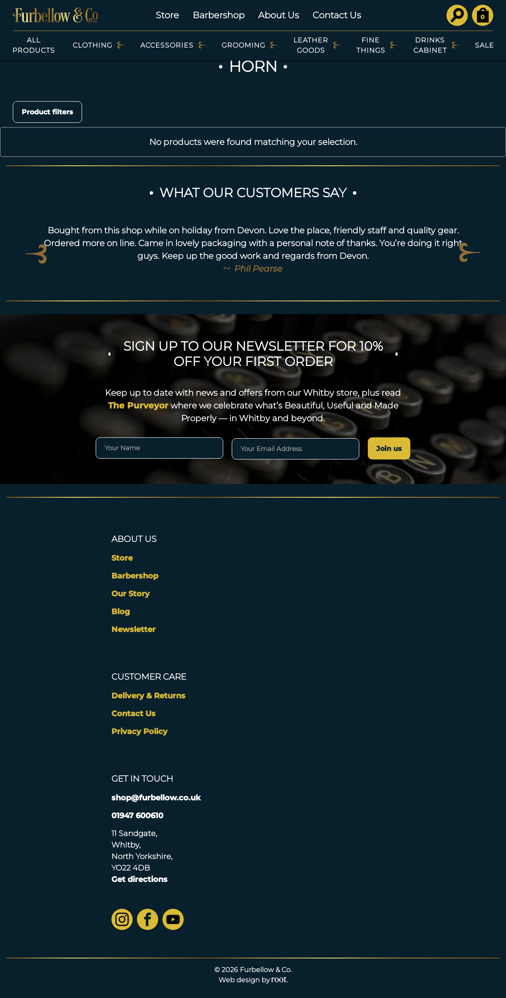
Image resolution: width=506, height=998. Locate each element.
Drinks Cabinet (430, 45)
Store (167, 15)
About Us (278, 15)
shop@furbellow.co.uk (156, 797)
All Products (33, 45)
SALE (484, 45)
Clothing (92, 45)
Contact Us (337, 15)
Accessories (166, 45)
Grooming (243, 45)
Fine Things (370, 45)
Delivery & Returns (148, 695)
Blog (120, 611)
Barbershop (218, 15)
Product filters (47, 112)
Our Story (130, 593)
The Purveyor (138, 405)
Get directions (139, 879)
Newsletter (133, 629)
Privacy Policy (139, 731)
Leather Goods (310, 45)
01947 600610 (137, 815)
